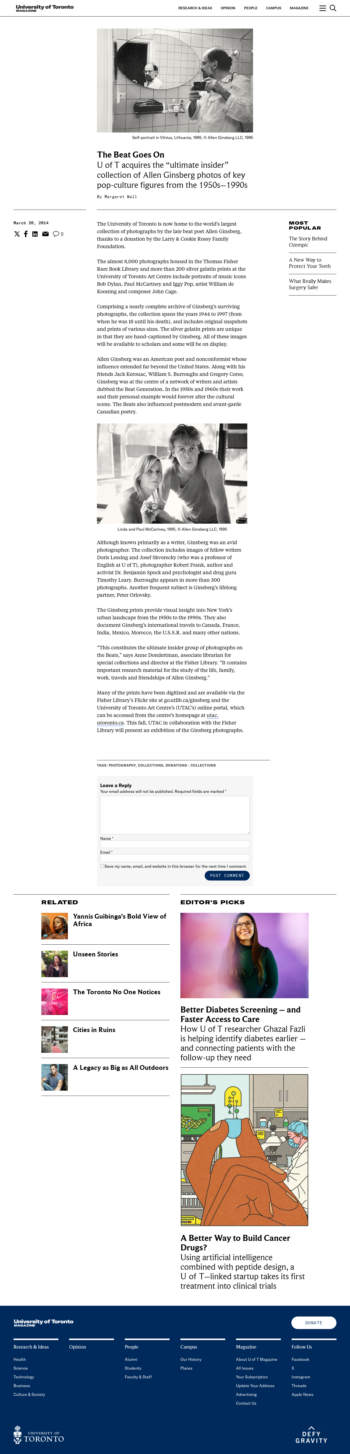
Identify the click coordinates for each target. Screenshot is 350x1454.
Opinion (228, 8)
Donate (314, 1322)
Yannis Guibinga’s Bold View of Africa (119, 920)
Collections (150, 765)
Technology (24, 1376)
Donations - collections (191, 765)
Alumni (131, 1359)
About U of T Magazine (256, 1359)
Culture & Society (29, 1394)
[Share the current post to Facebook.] (26, 234)
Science (21, 1368)
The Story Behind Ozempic (308, 241)
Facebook (300, 1359)
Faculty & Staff (138, 1376)
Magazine (299, 8)
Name (106, 838)
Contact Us (246, 1403)
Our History (190, 1359)
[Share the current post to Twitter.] (16, 233)
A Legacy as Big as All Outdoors (120, 1068)
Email (106, 852)
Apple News (302, 1394)
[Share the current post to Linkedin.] (35, 234)
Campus (273, 8)
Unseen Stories (95, 954)
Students (133, 1368)
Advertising (246, 1394)
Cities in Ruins (94, 1030)
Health (20, 1359)
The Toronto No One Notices (116, 992)
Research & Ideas (195, 8)
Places (186, 1368)
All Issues (245, 1368)
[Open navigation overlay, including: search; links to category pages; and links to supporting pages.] (327, 8)
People (251, 8)
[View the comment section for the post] (57, 234)
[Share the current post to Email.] (45, 234)
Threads (299, 1385)
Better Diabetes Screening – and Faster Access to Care (240, 1015)
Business (22, 1385)
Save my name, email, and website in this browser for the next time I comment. (175, 866)
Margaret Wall (120, 196)
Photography (122, 765)
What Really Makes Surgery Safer (310, 284)
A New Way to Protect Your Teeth (310, 263)
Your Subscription (252, 1376)
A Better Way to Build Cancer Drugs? (235, 1243)
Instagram (301, 1376)
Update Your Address (255, 1385)
